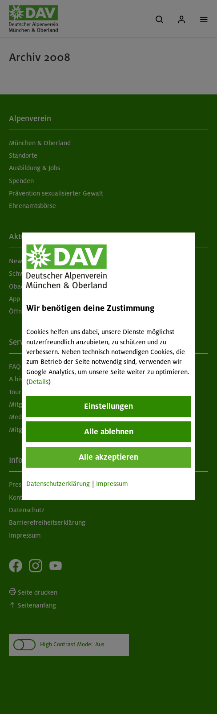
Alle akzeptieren (108, 457)
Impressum (112, 484)
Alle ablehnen (108, 432)
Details (38, 382)
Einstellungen (108, 406)
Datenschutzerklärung (58, 484)
